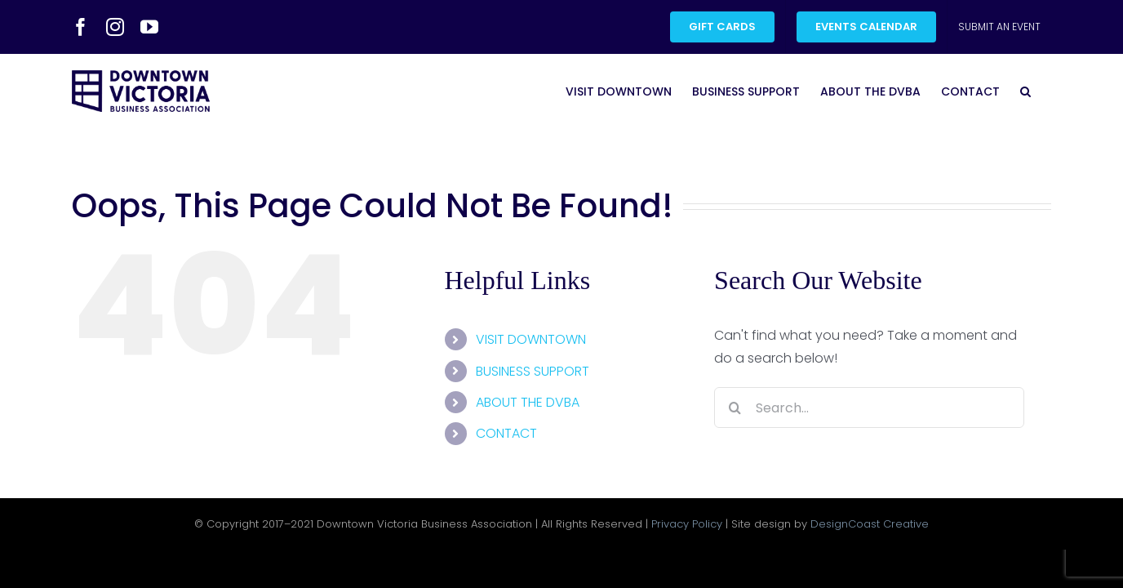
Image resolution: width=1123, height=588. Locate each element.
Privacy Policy (686, 524)
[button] (1046, 91)
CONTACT (506, 433)
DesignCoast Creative (869, 524)
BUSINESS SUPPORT (532, 371)
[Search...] (869, 407)
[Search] (734, 407)
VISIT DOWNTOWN (531, 339)
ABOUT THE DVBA (527, 402)
